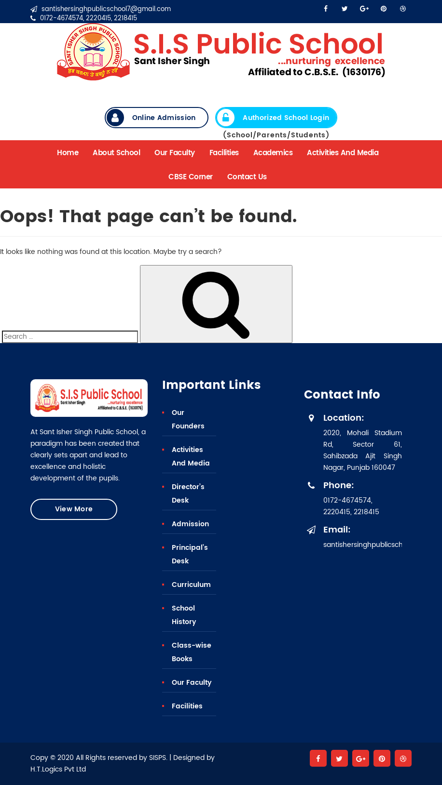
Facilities (224, 153)
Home (67, 153)
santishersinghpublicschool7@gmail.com (100, 9)
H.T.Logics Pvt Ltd (58, 769)
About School (116, 153)
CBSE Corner (190, 177)
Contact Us (247, 177)
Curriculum (191, 584)
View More (74, 509)
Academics (273, 153)
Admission (190, 524)
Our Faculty (174, 153)
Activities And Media (342, 153)
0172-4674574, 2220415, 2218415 (83, 18)
